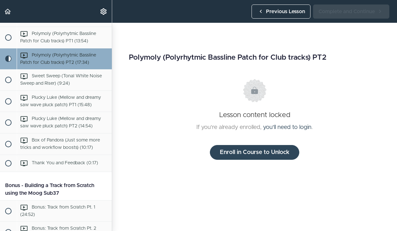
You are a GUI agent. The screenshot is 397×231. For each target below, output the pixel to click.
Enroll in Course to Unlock (254, 152)
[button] (8, 11)
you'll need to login (287, 127)
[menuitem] (104, 11)
